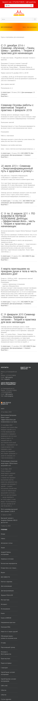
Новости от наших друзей (9, 631)
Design (3, 534)
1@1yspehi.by (31, 2)
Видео (3, 572)
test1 (2, 408)
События (3, 690)
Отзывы (3, 643)
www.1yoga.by (8, 396)
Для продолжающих (16, 155)
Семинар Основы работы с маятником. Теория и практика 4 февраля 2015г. (17, 108)
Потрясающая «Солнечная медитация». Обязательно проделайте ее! (9, 463)
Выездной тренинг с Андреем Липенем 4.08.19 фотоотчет (9, 520)
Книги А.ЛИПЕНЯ (6, 618)
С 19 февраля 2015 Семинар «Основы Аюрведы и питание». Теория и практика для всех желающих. (18, 318)
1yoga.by (7, 379)
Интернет (4, 604)
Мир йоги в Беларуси (6, 403)
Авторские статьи (6, 543)
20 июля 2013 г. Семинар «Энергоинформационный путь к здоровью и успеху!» (17, 168)
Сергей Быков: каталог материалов (8, 673)
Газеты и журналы (6, 581)
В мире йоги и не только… (9, 568)
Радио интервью (6, 663)
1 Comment (27, 155)
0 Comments (14, 258)
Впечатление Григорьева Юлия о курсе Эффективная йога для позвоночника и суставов (9, 418)
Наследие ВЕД (5, 627)
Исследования (5, 609)
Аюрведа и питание (7, 559)
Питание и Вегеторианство (6, 653)
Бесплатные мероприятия (9, 563)
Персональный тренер (8, 647)
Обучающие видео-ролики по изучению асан (9, 637)
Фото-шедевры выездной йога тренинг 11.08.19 (9, 510)
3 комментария (28, 203)
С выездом (4, 668)
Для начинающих (32, 27)
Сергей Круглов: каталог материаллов (8, 680)
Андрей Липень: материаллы (6, 553)
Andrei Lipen (6, 92)
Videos (3, 538)
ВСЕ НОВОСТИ (25, 153)
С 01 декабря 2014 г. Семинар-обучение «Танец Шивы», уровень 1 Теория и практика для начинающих (17, 49)
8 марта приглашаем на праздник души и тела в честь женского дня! (19, 271)
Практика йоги (5, 658)
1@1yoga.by (9, 377)
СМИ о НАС (4, 686)
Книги (3, 613)
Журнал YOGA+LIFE (7, 595)
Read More (4, 96)
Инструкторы (5, 600)
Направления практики (8, 622)
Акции (3, 548)
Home (24, 27)
